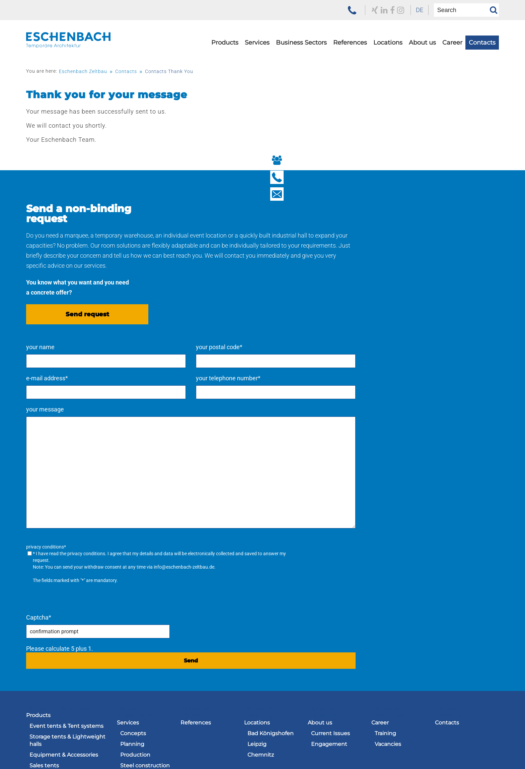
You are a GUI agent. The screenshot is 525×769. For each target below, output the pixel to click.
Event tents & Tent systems (66, 594)
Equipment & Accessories (63, 623)
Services (257, 56)
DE (397, 9)
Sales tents (44, 634)
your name (310, 220)
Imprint (331, 747)
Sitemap (440, 747)
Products (224, 56)
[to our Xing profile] (347, 10)
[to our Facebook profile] (366, 10)
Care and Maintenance (138, 670)
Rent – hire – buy (142, 695)
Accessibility (482, 747)
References (350, 56)
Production (135, 623)
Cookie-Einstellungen (470, 755)
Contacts (482, 56)
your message (314, 282)
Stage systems (49, 666)
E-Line (38, 655)
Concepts (133, 602)
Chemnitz (260, 623)
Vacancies (388, 613)
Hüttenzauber (48, 645)
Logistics (132, 655)
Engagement (329, 613)
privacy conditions (356, 427)
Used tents (44, 688)
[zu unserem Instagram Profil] (375, 10)
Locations (387, 56)
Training (385, 602)
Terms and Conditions (277, 747)
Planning (132, 613)
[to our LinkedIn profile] (356, 10)
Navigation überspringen (58, 576)
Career (452, 56)
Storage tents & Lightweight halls (67, 609)
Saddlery (132, 684)
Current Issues (330, 602)
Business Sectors (301, 56)
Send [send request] (397, 529)
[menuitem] (397, 10)
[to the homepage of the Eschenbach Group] (59, 736)
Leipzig (257, 613)
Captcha (308, 486)
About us (422, 56)
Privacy (365, 747)
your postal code (423, 220)
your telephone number (432, 251)
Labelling (132, 645)
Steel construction (145, 634)
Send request (87, 347)
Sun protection (49, 677)
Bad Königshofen (270, 602)
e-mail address (317, 251)
